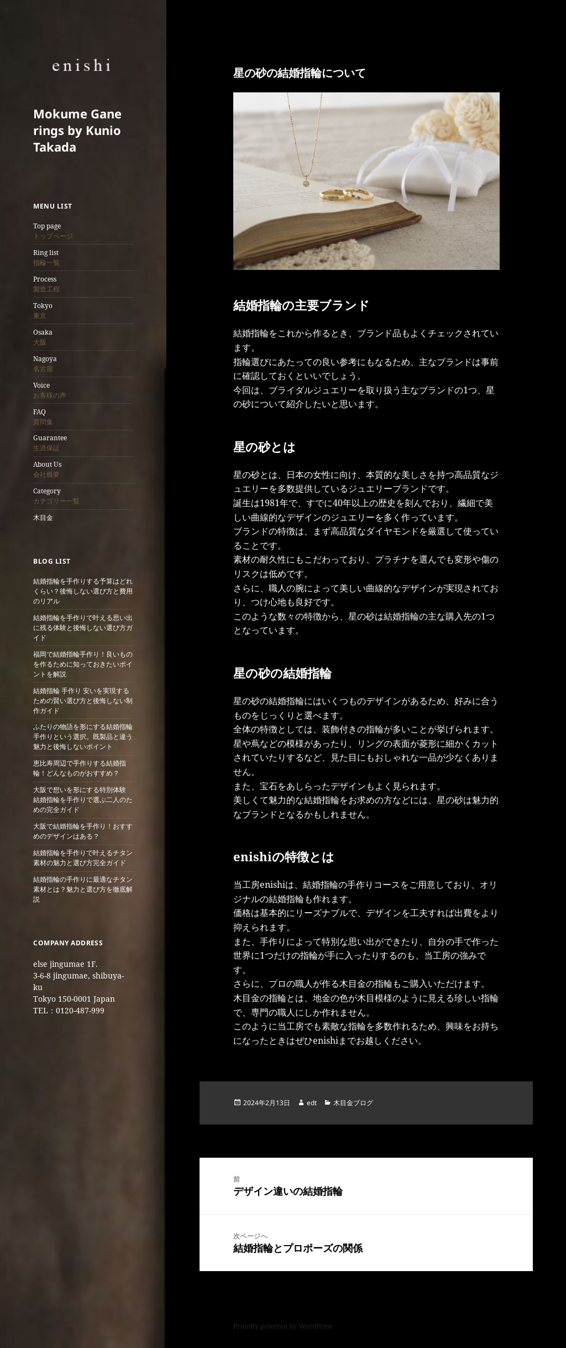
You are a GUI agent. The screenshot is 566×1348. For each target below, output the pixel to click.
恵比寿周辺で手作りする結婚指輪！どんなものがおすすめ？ (79, 768)
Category (56, 496)
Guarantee (50, 442)
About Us (47, 469)
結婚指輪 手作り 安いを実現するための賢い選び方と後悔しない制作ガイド (83, 700)
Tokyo (43, 310)
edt (312, 1102)
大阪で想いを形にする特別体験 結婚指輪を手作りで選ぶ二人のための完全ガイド (83, 799)
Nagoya (45, 363)
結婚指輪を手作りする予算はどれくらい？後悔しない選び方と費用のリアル (83, 591)
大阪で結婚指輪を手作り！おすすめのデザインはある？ (83, 831)
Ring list (46, 257)
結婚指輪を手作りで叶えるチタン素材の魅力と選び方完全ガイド (83, 857)
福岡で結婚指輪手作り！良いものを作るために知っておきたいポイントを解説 (83, 664)
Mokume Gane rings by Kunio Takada (77, 130)
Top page (53, 231)
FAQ (43, 416)
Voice (49, 390)
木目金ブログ (353, 1102)
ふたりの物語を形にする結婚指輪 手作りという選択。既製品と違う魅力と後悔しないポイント (83, 736)
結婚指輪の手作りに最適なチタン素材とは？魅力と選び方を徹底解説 (83, 889)
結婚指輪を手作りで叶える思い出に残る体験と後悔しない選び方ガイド (83, 627)
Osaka (43, 337)
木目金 (43, 517)
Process (46, 284)
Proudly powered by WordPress (282, 1326)
